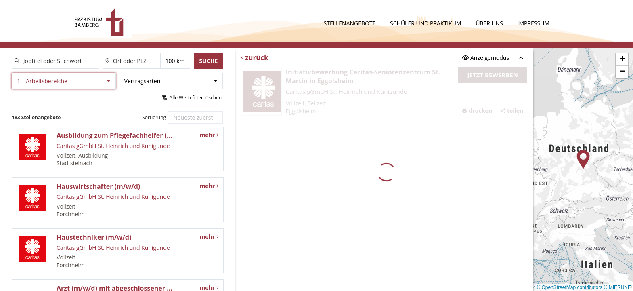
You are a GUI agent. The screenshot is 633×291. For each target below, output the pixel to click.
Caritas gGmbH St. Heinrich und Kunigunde (346, 91)
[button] (583, 160)
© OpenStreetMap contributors (569, 287)
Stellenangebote (350, 23)
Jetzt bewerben (492, 75)
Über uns (490, 23)
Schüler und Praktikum (426, 23)
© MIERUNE (617, 287)
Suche (208, 61)
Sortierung (154, 117)
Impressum (534, 23)
